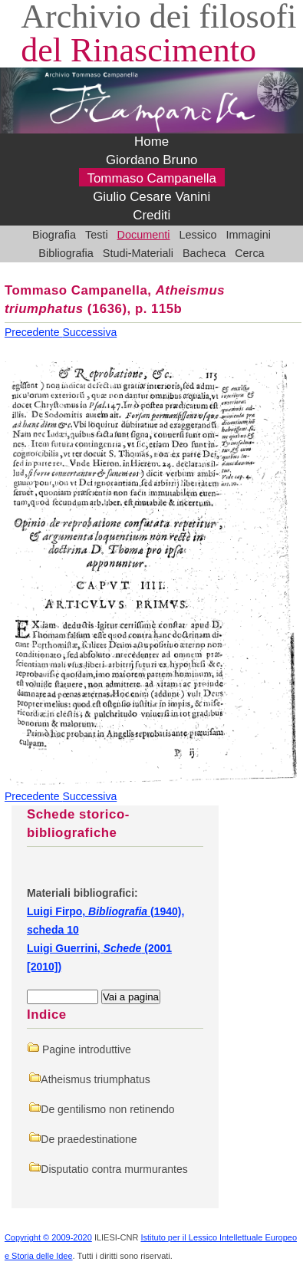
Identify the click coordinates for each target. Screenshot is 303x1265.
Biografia (54, 235)
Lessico (198, 235)
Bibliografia (65, 253)
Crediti (151, 216)
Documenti (143, 235)
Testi (96, 235)
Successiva (89, 332)
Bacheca (204, 253)
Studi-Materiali (138, 253)
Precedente (34, 332)
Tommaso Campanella (151, 179)
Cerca (250, 253)
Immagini (248, 235)
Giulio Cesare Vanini (151, 197)
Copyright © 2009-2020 (48, 1237)
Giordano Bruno (152, 160)
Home (151, 142)
